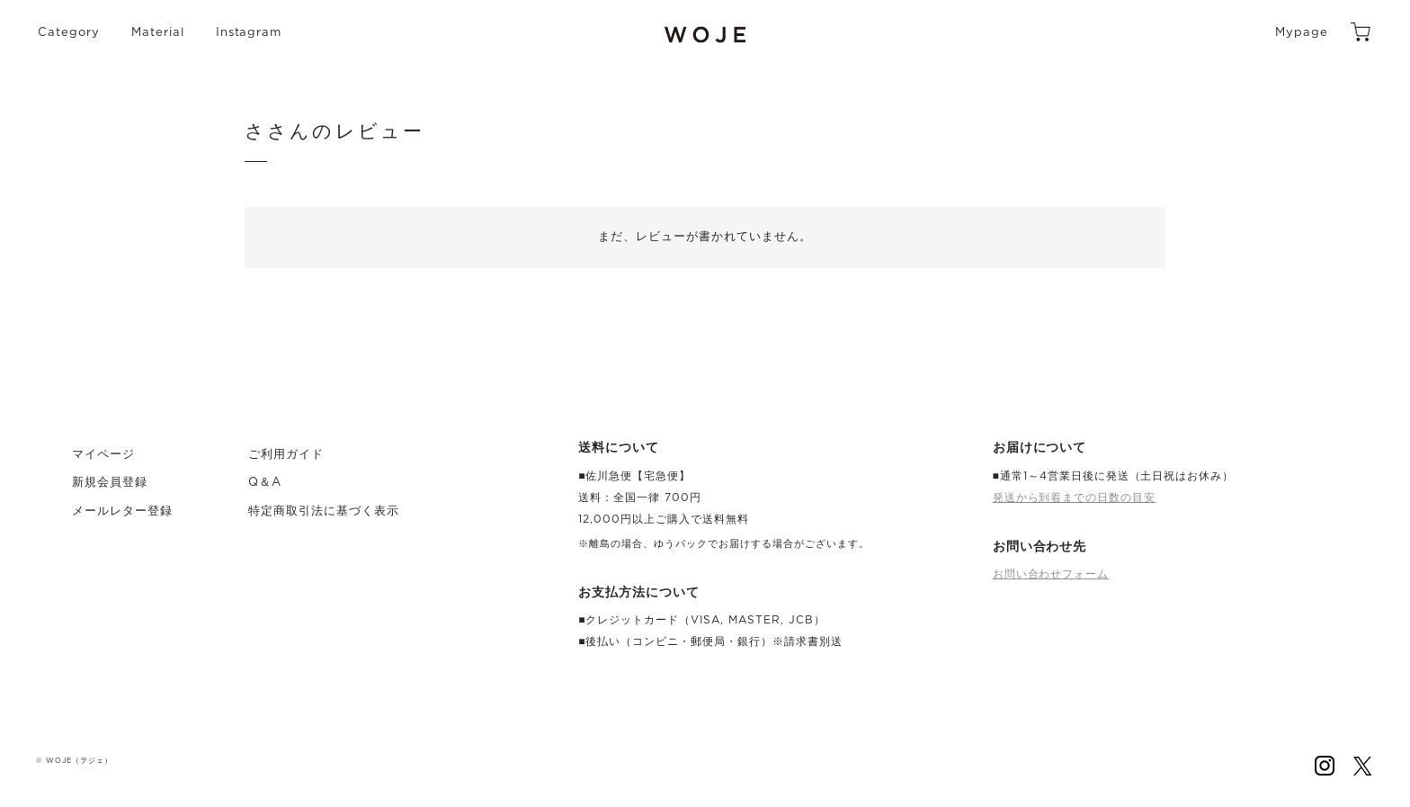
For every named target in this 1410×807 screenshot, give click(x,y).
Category (69, 33)
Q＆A (264, 483)
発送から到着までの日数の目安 (1074, 497)
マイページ (103, 455)
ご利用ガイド (286, 455)
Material (157, 33)
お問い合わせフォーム (1051, 574)
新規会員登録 (109, 483)
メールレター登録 (122, 511)
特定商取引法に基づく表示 (323, 511)
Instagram (249, 33)
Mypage (1301, 33)
